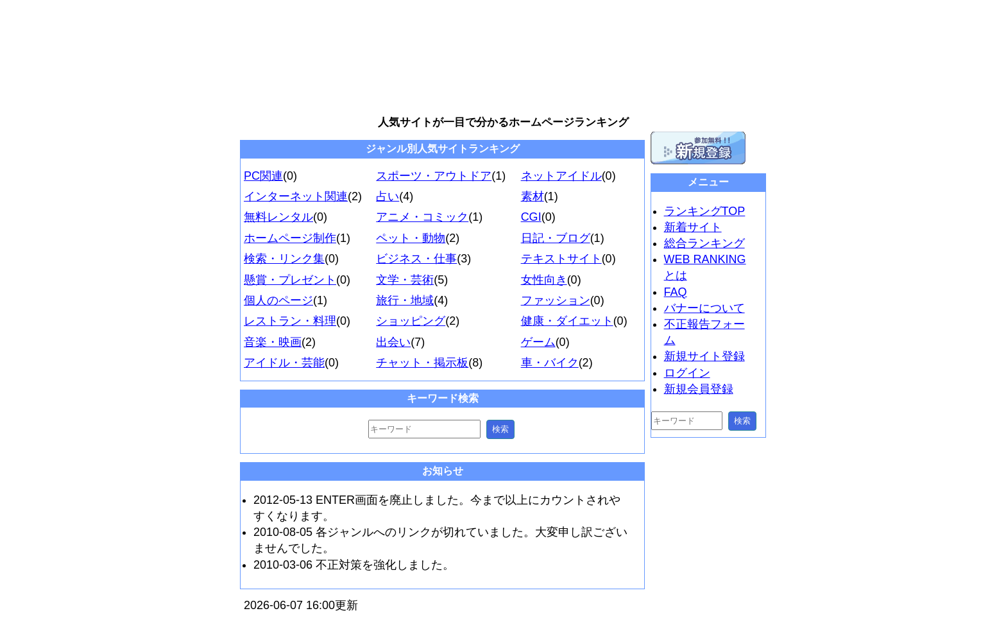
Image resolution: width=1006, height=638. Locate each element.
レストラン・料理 (290, 321)
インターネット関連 (296, 196)
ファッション (555, 300)
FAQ (675, 292)
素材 (532, 196)
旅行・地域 (405, 300)
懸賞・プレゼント (290, 279)
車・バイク (550, 362)
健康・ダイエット (567, 321)
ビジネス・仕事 (416, 258)
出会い (393, 342)
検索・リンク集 (284, 258)
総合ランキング (704, 243)
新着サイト (693, 227)
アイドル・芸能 (284, 362)
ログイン (687, 372)
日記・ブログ (555, 238)
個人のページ (278, 300)
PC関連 (263, 175)
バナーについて (704, 308)
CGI (531, 217)
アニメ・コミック (422, 217)
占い (387, 196)
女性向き (544, 279)
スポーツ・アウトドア (433, 175)
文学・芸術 (405, 279)
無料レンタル (278, 217)
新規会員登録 (698, 389)
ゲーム (538, 342)
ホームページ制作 (290, 238)
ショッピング (410, 321)
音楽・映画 (273, 342)
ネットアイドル (561, 175)
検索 (500, 429)
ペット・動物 (410, 238)
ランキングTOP (705, 211)
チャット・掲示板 (422, 362)
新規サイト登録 (704, 356)
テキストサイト (561, 258)
